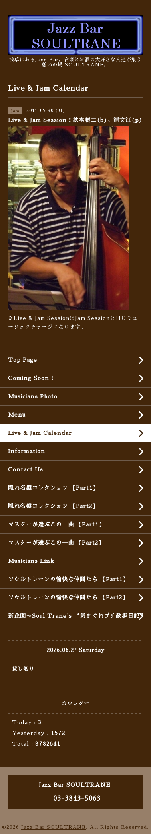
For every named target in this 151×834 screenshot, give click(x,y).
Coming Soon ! (31, 378)
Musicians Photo (33, 396)
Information (26, 451)
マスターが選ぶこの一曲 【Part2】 (56, 542)
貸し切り (23, 668)
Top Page (22, 360)
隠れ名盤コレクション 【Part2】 (53, 506)
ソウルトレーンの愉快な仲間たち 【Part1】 (68, 579)
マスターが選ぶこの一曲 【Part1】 (56, 524)
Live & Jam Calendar (40, 433)
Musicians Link (31, 561)
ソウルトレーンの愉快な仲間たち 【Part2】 (68, 597)
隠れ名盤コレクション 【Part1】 (53, 488)
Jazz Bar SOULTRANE (53, 827)
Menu (17, 414)
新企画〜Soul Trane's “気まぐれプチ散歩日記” (77, 616)
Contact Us (25, 469)
